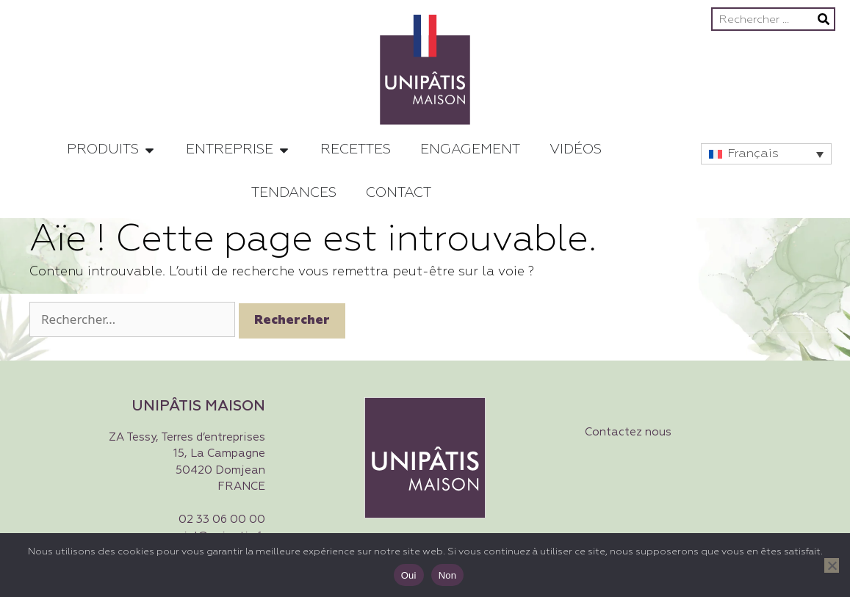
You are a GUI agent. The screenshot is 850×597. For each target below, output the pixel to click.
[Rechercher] (823, 19)
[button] (766, 153)
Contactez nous (628, 432)
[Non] (831, 565)
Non (448, 575)
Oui (409, 575)
